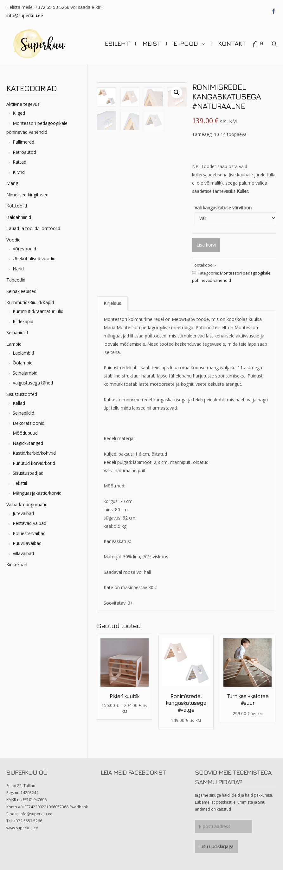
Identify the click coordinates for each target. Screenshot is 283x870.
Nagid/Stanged (28, 440)
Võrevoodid (24, 245)
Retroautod (24, 149)
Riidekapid (23, 318)
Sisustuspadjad (28, 470)
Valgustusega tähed (33, 380)
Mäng (12, 180)
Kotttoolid (16, 203)
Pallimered (23, 139)
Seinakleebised (21, 288)
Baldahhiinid (18, 214)
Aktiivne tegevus (23, 101)
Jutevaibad (23, 510)
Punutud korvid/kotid (34, 460)
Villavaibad (23, 550)
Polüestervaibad (29, 530)
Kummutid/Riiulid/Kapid (30, 299)
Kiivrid (19, 169)
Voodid (13, 236)
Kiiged (19, 110)
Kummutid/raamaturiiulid (38, 308)
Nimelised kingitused (27, 191)
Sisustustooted (21, 391)
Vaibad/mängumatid (27, 501)
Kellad (19, 400)
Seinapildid (23, 410)
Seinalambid (25, 369)
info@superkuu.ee (24, 15)
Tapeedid (15, 277)
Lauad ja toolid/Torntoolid (33, 225)
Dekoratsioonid (28, 420)
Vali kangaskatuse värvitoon (223, 204)
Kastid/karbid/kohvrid (34, 450)
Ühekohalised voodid (34, 255)
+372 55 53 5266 (52, 7)
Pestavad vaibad (29, 520)
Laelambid (23, 349)
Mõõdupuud (25, 430)
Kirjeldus (112, 300)
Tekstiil (20, 480)
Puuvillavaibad (27, 540)
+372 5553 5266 (28, 817)
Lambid (14, 340)
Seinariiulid (17, 329)
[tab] (112, 300)
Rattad (19, 159)
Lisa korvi (206, 241)
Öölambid (23, 360)
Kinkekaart (17, 561)
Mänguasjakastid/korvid (37, 490)
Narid (18, 265)
